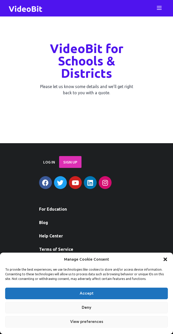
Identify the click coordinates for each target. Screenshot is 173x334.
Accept (87, 293)
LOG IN (49, 162)
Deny (86, 308)
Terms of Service (56, 249)
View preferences (86, 322)
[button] (165, 259)
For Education (53, 209)
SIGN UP (70, 162)
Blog (43, 222)
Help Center (51, 236)
